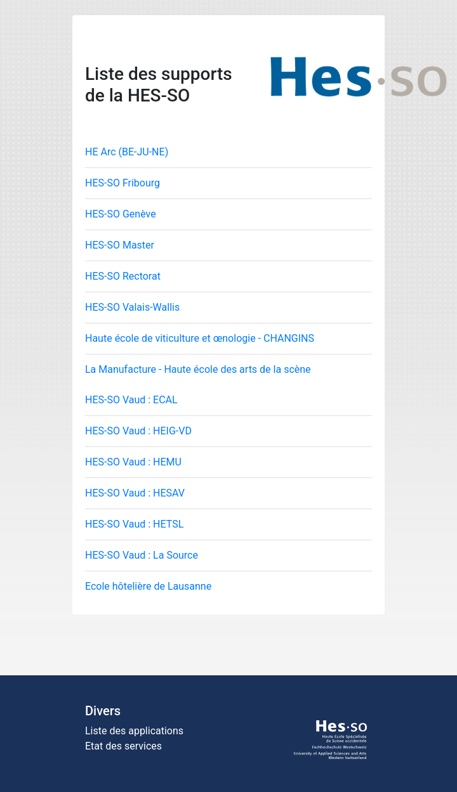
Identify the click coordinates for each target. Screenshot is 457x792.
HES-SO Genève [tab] (120, 214)
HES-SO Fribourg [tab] (122, 183)
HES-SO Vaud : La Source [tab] (141, 555)
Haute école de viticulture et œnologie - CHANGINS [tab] (199, 338)
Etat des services (123, 746)
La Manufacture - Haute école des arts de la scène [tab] (198, 369)
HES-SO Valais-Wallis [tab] (132, 307)
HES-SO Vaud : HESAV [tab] (135, 493)
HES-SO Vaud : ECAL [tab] (131, 400)
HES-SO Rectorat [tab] (123, 276)
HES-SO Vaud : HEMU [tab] (133, 462)
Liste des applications (134, 731)
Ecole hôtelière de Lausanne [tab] (148, 586)
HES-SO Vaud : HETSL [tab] (134, 524)
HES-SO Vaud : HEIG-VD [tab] (138, 431)
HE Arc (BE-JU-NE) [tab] (126, 152)
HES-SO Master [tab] (119, 245)
